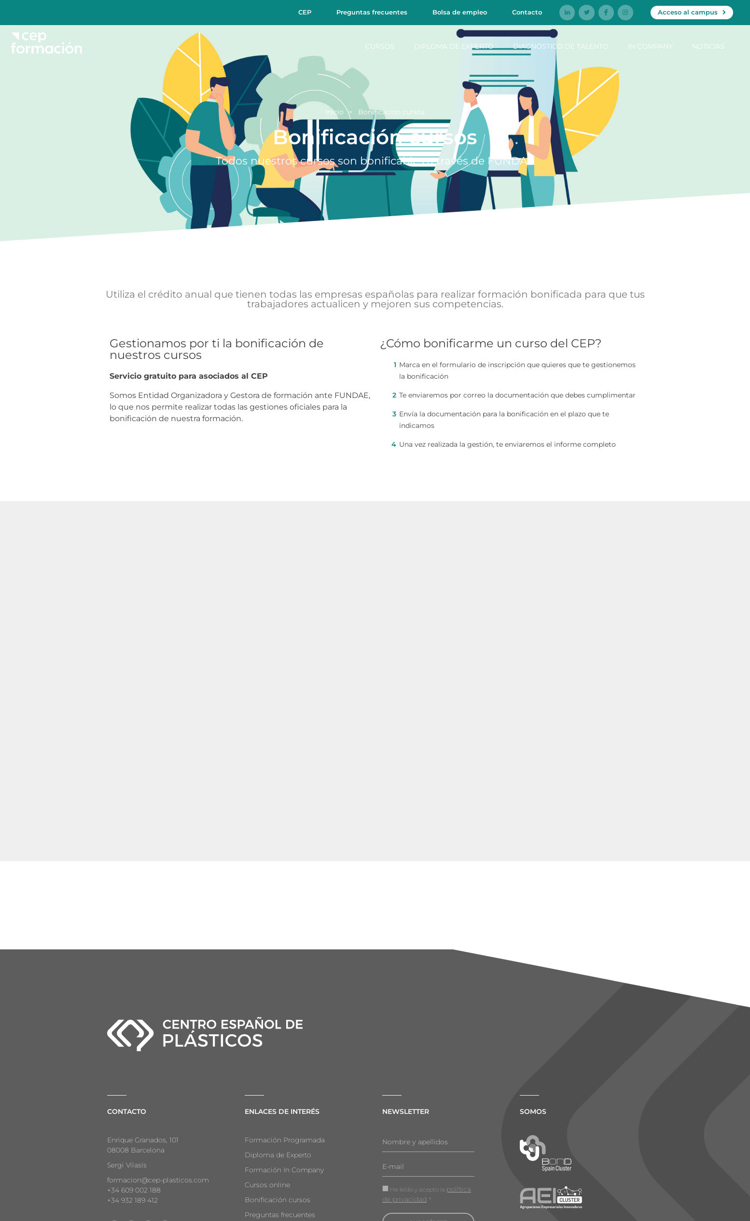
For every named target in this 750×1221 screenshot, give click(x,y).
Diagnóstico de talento (561, 45)
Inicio (334, 112)
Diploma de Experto (454, 45)
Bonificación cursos (277, 1199)
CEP (304, 12)
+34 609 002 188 (134, 1190)
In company (650, 45)
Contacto (527, 12)
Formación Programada (285, 1140)
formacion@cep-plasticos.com (158, 1180)
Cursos (380, 45)
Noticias (708, 45)
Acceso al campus (688, 12)
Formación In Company (284, 1170)
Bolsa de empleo (459, 12)
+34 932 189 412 (132, 1200)
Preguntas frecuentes (371, 12)
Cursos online (267, 1184)
